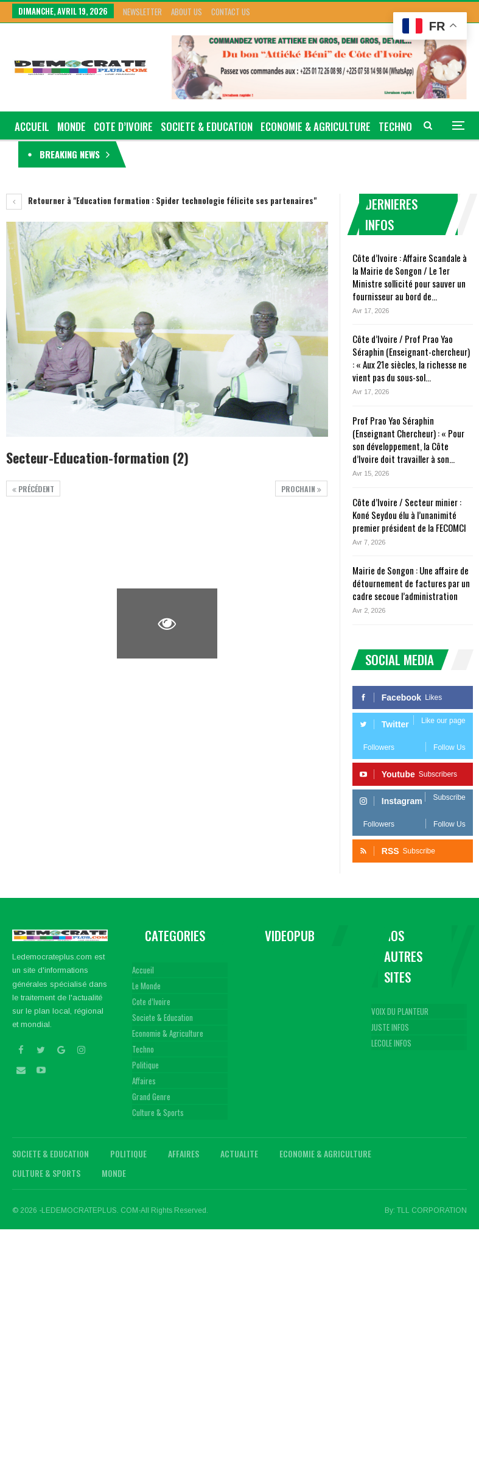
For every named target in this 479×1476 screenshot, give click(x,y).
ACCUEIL (32, 126)
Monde (71, 126)
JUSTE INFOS (390, 1027)
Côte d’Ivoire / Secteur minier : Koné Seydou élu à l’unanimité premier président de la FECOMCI (409, 514)
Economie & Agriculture (315, 126)
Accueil (143, 970)
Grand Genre (151, 1096)
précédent (33, 489)
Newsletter (142, 11)
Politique (145, 1065)
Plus (389, 126)
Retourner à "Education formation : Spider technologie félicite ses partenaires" (161, 200)
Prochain (301, 489)
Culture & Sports (158, 1112)
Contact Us (230, 11)
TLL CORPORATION (432, 1210)
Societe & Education (207, 126)
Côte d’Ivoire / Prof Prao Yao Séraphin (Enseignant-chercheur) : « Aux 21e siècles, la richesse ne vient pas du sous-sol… (411, 358)
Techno (143, 1049)
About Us (186, 11)
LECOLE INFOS (391, 1043)
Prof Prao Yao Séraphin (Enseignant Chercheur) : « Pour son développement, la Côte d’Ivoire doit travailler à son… (408, 439)
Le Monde (146, 986)
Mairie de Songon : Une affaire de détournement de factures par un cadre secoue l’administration (411, 582)
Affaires (144, 1081)
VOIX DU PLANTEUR (399, 1011)
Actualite (239, 1153)
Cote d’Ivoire (123, 126)
